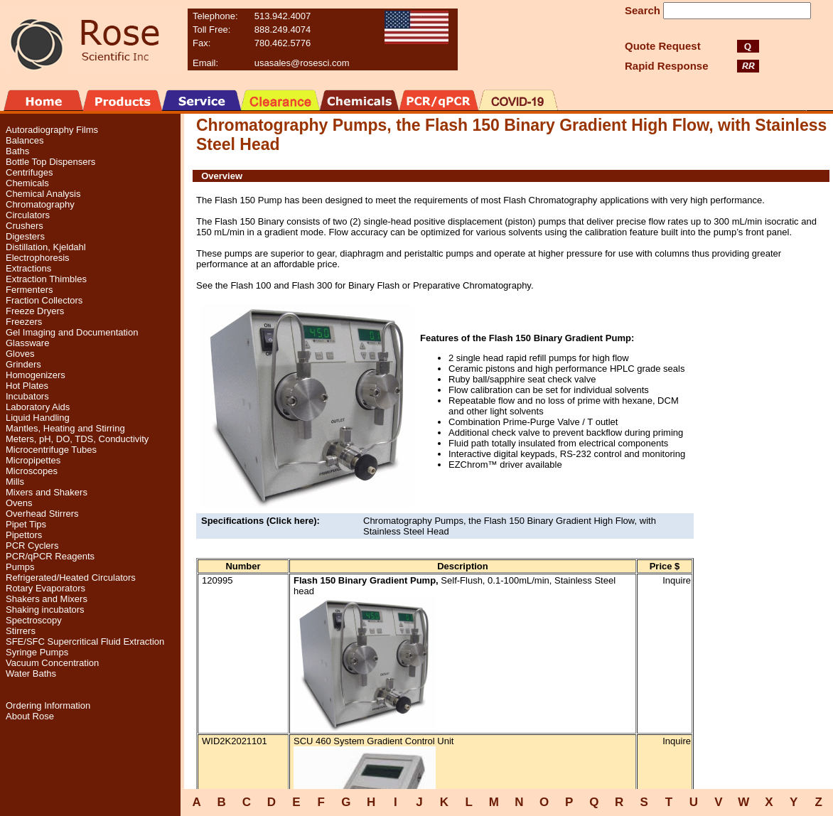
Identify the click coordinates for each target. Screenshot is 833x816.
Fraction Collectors (44, 300)
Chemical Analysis (43, 193)
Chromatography (40, 204)
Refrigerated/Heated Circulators (71, 577)
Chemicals (27, 183)
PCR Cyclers (32, 545)
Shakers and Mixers (46, 599)
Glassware (27, 343)
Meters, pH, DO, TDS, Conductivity (77, 439)
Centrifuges (29, 172)
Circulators (28, 215)
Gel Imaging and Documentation (72, 332)
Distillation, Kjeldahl (46, 247)
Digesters (25, 236)
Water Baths (31, 673)
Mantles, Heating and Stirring (65, 428)
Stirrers (21, 631)
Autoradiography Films (52, 129)
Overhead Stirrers (42, 513)
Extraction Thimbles (46, 279)
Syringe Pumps (37, 652)
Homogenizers (35, 375)
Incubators (27, 396)
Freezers (24, 321)
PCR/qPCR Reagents (50, 556)
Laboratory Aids (38, 407)
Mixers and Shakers (46, 492)
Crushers (24, 225)
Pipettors (24, 535)
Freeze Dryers (35, 311)
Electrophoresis (38, 257)
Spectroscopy (34, 620)
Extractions (28, 268)
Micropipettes (33, 460)
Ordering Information (48, 705)
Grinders (23, 364)
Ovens (19, 503)
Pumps (20, 567)
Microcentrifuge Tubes (51, 449)
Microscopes (32, 471)
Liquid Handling (38, 417)
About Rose (30, 716)
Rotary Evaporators (45, 588)
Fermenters (29, 289)
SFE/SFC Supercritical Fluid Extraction (85, 641)
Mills (15, 481)
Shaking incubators (45, 609)
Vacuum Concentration (52, 662)
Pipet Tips (26, 524)
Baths (17, 151)
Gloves (20, 353)
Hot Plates (27, 385)
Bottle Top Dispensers (50, 161)
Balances (24, 140)
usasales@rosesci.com (302, 63)
